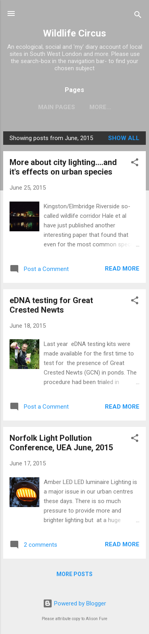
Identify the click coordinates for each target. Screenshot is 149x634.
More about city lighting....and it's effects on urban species (63, 167)
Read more (122, 268)
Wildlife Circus (74, 33)
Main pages (56, 107)
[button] (134, 164)
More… (100, 107)
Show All (123, 138)
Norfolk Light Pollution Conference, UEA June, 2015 (61, 442)
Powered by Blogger (74, 603)
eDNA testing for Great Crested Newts (51, 305)
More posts (74, 574)
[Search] (138, 16)
